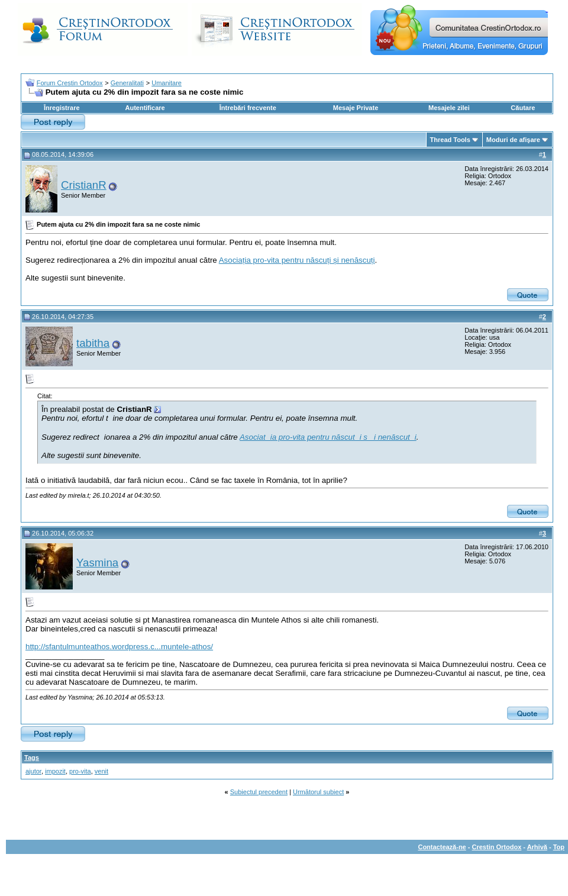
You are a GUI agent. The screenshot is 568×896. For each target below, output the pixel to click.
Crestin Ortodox (497, 846)
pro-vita (80, 771)
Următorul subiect (318, 791)
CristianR (83, 185)
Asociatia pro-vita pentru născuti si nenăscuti (328, 437)
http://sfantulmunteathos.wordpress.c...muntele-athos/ (119, 646)
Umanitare (166, 82)
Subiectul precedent (259, 791)
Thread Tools (450, 139)
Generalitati (127, 82)
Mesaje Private (355, 107)
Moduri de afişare (513, 139)
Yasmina (97, 562)
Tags (31, 757)
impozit (55, 771)
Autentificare (144, 107)
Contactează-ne (442, 846)
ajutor (33, 771)
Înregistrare (62, 107)
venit (101, 771)
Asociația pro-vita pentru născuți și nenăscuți (297, 260)
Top (558, 846)
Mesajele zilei (449, 107)
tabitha (92, 343)
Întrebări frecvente (248, 107)
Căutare (523, 107)
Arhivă (537, 846)
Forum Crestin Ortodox (70, 82)
